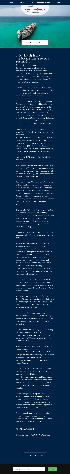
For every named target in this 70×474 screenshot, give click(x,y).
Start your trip (53, 469)
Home (11, 2)
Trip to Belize (35, 42)
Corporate (21, 2)
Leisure (31, 2)
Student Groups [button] (43, 2)
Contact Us (57, 2)
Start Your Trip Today (35, 455)
